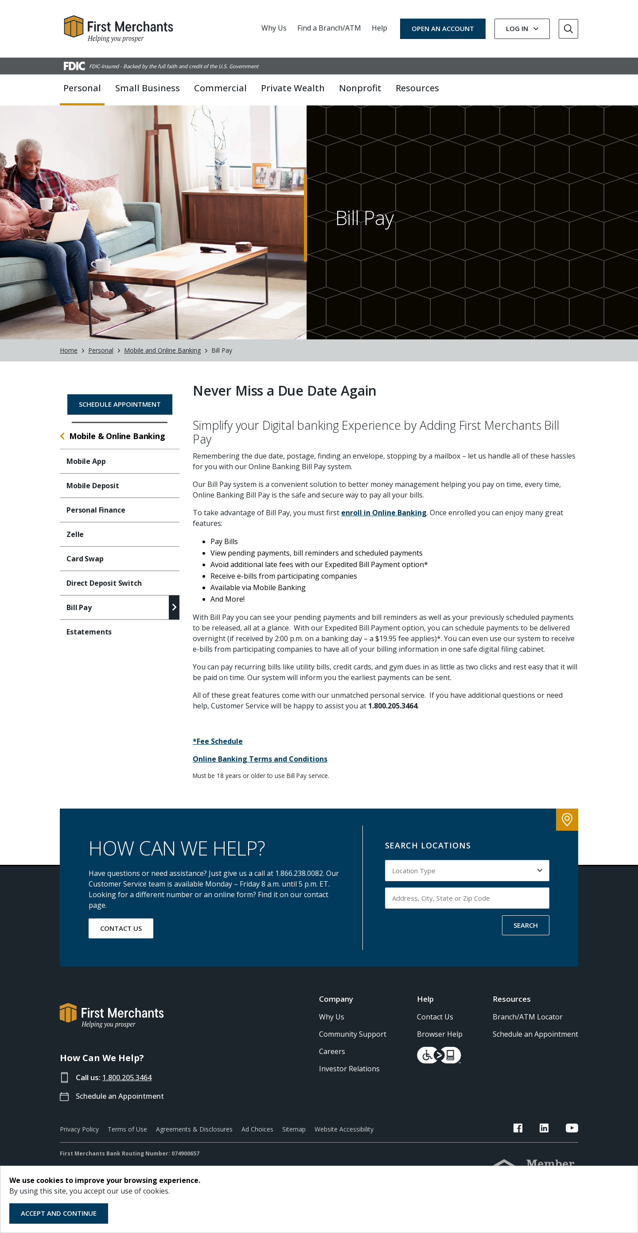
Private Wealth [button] (293, 88)
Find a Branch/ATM (329, 28)
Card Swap (85, 567)
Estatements (89, 640)
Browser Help (440, 1042)
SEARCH (526, 933)
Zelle (75, 543)
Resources (512, 1008)
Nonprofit (360, 88)
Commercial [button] (220, 88)
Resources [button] (417, 88)
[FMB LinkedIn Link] (552, 1138)
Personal (100, 359)
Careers (332, 1060)
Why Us (274, 28)
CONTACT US (121, 936)
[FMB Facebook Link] (534, 1138)
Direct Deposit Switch (104, 591)
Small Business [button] (147, 88)
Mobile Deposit (92, 494)
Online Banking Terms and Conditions (260, 768)
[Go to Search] (568, 29)
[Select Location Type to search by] (467, 879)
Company (336, 1008)
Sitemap (294, 1138)
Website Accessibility (344, 1138)
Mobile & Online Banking (117, 444)
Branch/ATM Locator (528, 1025)
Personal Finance (95, 518)
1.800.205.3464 (129, 1086)
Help (379, 28)
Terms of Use (127, 1138)
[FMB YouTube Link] (572, 1138)
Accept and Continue (59, 1213)
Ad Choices (257, 1138)
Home (69, 359)
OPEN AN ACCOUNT (443, 28)
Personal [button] (82, 88)
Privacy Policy (79, 1138)
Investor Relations (349, 1077)
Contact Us (435, 1025)
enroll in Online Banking (384, 521)
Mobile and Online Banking (162, 359)
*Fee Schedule (218, 750)
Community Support (352, 1042)
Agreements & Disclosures (194, 1138)
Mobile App (85, 470)
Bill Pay (79, 616)
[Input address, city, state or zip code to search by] (467, 906)
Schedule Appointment (120, 412)
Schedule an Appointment (122, 1105)
